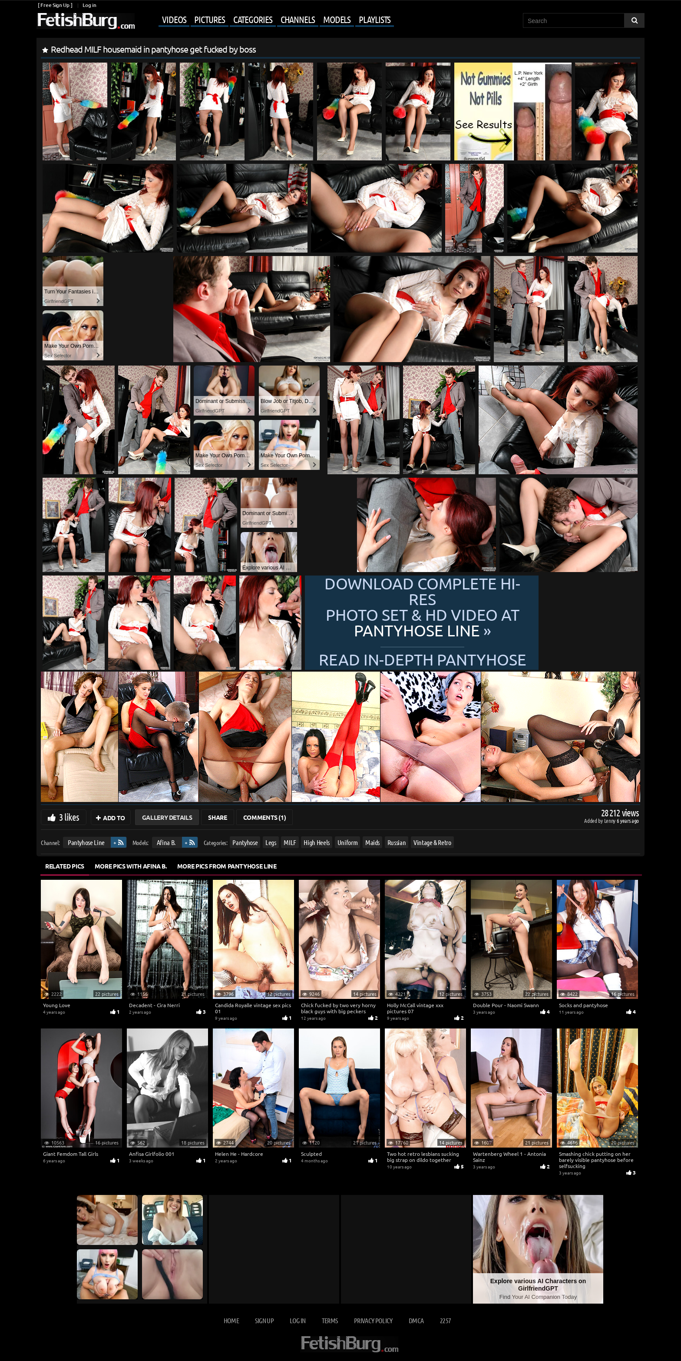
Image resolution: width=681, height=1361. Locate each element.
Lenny (610, 820)
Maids (372, 842)
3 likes (69, 816)
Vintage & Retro (432, 842)
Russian (396, 842)
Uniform (347, 842)
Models (336, 19)
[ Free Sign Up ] (55, 5)
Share (217, 817)
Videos (174, 19)
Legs (270, 842)
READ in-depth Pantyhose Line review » (472, 652)
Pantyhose (245, 842)
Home (231, 1320)
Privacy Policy (373, 1320)
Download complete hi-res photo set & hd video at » (471, 600)
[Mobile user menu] (265, 20)
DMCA (416, 1320)
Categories (252, 19)
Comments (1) (264, 817)
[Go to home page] (85, 21)
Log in (89, 5)
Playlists (374, 19)
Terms (330, 1320)
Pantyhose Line (86, 842)
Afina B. (166, 842)
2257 (445, 1320)
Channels (298, 19)
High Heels (317, 842)
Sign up (264, 1320)
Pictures (209, 19)
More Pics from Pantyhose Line (227, 866)
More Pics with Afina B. (131, 866)
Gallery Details (167, 817)
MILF (290, 842)
